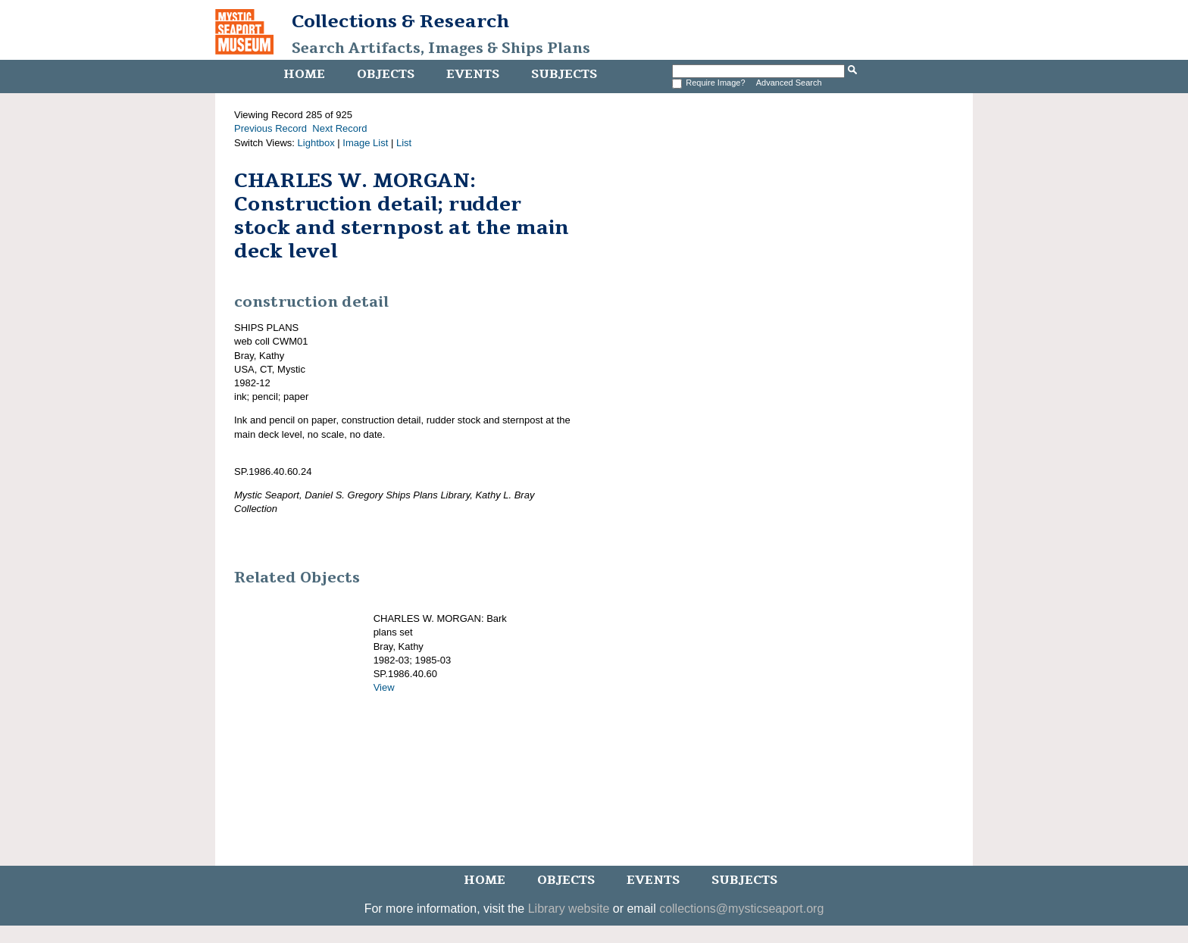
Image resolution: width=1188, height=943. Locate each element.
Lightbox (316, 142)
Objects (385, 74)
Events (472, 74)
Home (304, 74)
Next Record (339, 128)
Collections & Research (400, 21)
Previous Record (270, 128)
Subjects (564, 74)
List (403, 142)
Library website (569, 908)
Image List (365, 142)
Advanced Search (789, 82)
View (384, 687)
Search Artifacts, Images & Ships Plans (441, 48)
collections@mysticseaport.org (741, 908)
